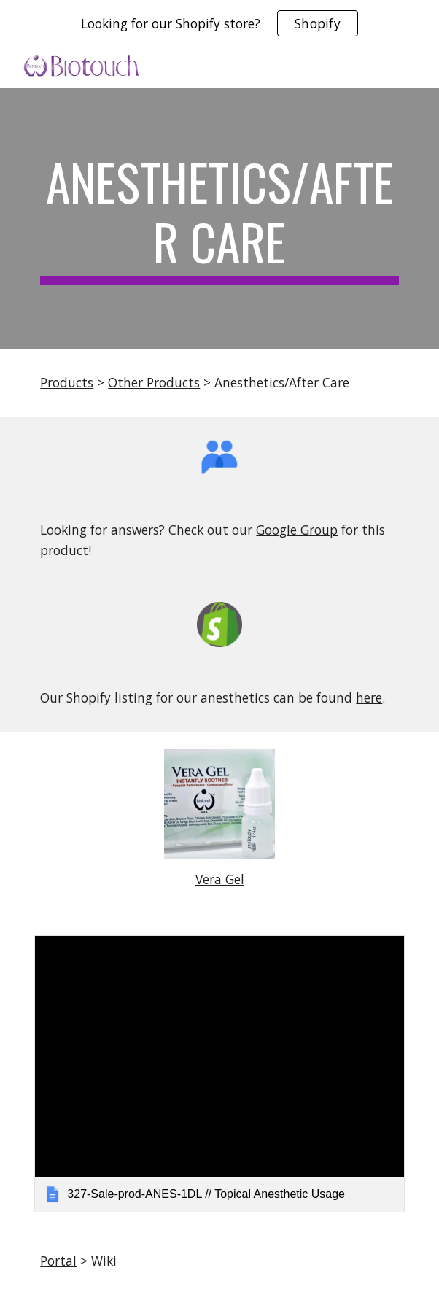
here (369, 697)
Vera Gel (219, 879)
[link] (219, 1073)
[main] (219, 218)
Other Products (154, 382)
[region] (219, 23)
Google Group (297, 529)
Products (66, 382)
